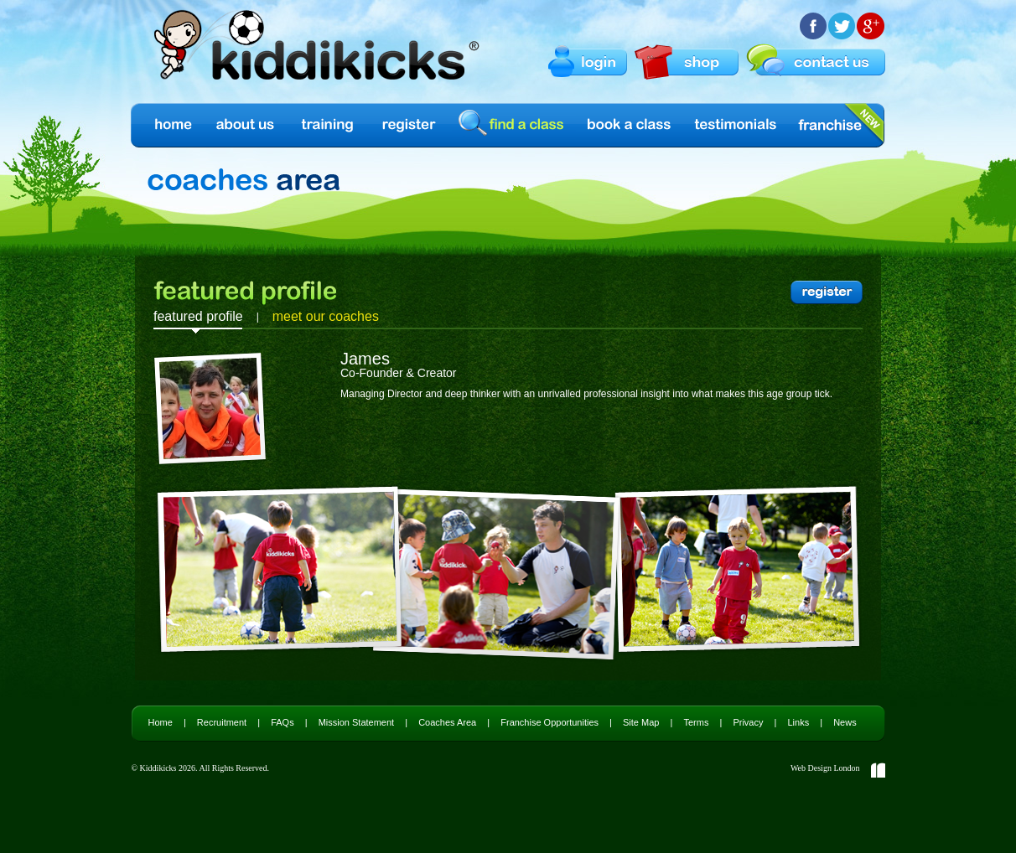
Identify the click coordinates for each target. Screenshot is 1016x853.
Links (798, 722)
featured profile (198, 316)
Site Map (641, 722)
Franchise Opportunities (549, 722)
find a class (514, 124)
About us (246, 125)
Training (327, 125)
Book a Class (630, 125)
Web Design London (825, 768)
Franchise (830, 125)
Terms (695, 722)
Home (172, 125)
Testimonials (736, 125)
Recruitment (221, 722)
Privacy (748, 722)
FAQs (282, 722)
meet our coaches (325, 316)
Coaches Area (447, 722)
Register (409, 125)
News (845, 722)
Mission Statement (356, 722)
